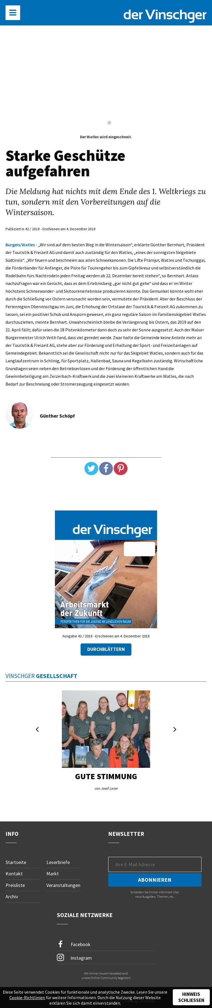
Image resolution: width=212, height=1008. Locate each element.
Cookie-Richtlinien (27, 997)
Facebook (74, 944)
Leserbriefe (58, 862)
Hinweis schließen (191, 997)
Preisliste (15, 885)
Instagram (74, 957)
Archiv (12, 896)
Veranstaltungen (63, 885)
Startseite (16, 862)
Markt (52, 873)
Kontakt (14, 873)
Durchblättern (106, 649)
